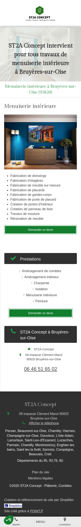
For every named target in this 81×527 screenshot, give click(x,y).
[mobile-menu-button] (40, 521)
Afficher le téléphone (44, 423)
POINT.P (36, 511)
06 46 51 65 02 (40, 369)
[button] (9, 520)
